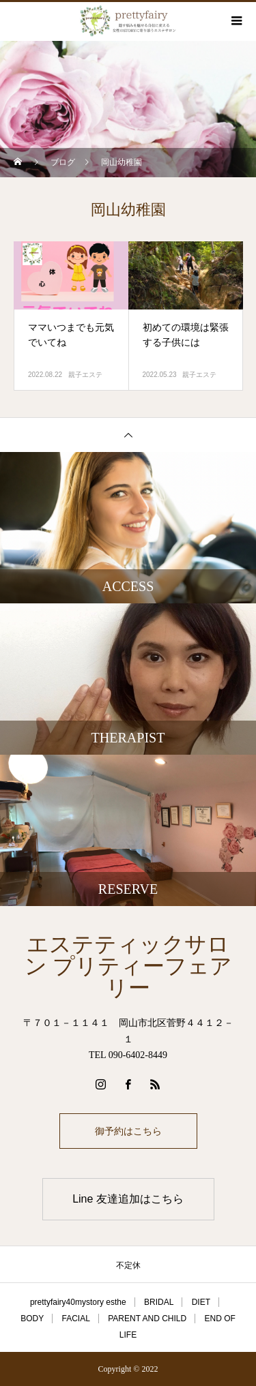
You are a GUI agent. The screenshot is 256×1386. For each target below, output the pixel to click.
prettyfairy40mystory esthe (78, 1302)
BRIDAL (158, 1302)
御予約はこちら (128, 1131)
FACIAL (76, 1318)
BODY (32, 1318)
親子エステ (85, 374)
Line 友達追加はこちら (128, 1199)
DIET (201, 1302)
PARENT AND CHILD (147, 1318)
